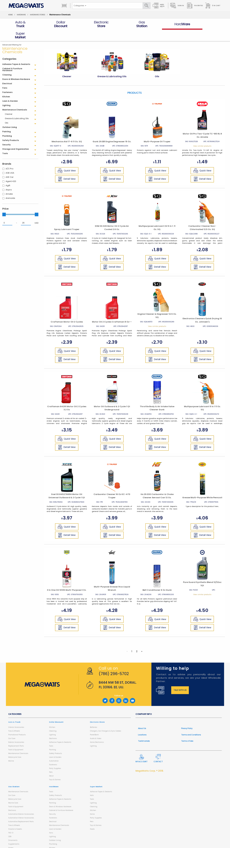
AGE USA (10, 161)
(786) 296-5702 (114, 662)
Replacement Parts (16, 735)
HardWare (21, 15)
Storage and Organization (59, 844)
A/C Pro (9, 157)
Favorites (195, 5)
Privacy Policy (187, 717)
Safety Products (55, 742)
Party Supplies (55, 757)
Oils (6, 111)
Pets (51, 761)
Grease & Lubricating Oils (17, 107)
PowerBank (94, 723)
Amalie (9, 182)
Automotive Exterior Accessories (21, 803)
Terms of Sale (187, 729)
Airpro (9, 178)
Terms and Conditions (191, 723)
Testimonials (144, 729)
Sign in (177, 5)
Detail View (66, 168)
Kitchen (52, 716)
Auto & (14, 711)
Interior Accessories (16, 716)
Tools (51, 735)
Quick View (67, 159)
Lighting (52, 723)
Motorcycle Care (14, 746)
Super (96, 775)
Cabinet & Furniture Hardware (61, 799)
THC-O (10, 821)
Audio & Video (95, 727)
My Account (141, 747)
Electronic (53, 727)
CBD (9, 825)
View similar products (202, 134)
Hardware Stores (37, 15)
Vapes (10, 836)
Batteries (93, 716)
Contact (158, 747)
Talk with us (180, 678)
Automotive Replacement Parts (21, 810)
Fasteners (53, 753)
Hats (92, 784)
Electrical (52, 810)
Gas (13, 775)
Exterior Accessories (16, 731)
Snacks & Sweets (15, 818)
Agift (8, 174)
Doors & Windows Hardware (60, 795)
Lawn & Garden (55, 746)
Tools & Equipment (15, 738)
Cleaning (52, 720)
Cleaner (8, 103)
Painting (52, 738)
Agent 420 (11, 170)
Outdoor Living (55, 829)
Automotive (53, 750)
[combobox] (79, 5)
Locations (142, 723)
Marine (11, 750)
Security (52, 803)
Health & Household (16, 840)
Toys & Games (55, 768)
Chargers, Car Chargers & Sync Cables (105, 720)
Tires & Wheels (14, 720)
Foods (92, 818)
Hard (53, 775)
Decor (51, 764)
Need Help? (158, 5)
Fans (51, 821)
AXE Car (10, 165)
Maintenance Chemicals (18, 742)
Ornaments (12, 829)
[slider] (4, 203)
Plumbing (53, 833)
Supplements (13, 833)
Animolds (10, 186)
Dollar (56, 711)
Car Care (11, 727)
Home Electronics (97, 731)
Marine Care (13, 791)
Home (10, 15)
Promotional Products (17, 723)
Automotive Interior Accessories (21, 806)
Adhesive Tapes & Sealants (60, 731)
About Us (142, 717)
